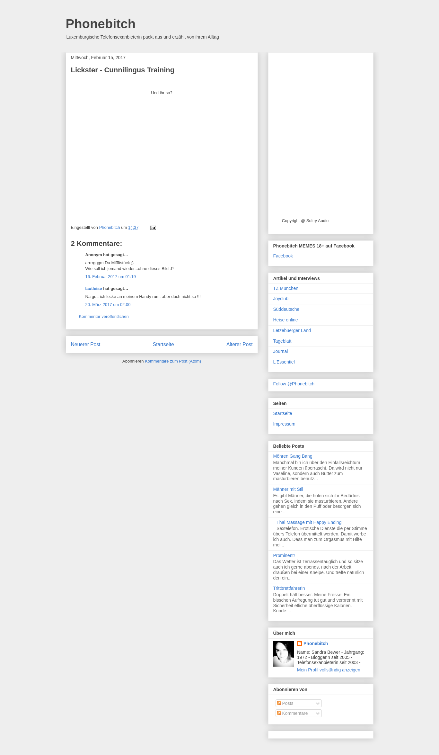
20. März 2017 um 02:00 (108, 304)
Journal (280, 351)
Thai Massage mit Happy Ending (309, 522)
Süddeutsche (286, 309)
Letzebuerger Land (292, 330)
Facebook (283, 255)
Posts (285, 703)
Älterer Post (239, 344)
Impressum (284, 424)
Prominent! (284, 555)
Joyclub (280, 298)
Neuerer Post (86, 344)
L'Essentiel (284, 361)
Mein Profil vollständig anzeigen (328, 669)
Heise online (285, 319)
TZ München (286, 288)
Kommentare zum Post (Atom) (173, 361)
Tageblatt (282, 341)
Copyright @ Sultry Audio (305, 220)
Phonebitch (101, 24)
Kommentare (292, 713)
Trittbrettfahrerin (289, 588)
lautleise (93, 288)
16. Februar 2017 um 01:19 (110, 276)
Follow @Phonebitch (294, 383)
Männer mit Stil (288, 489)
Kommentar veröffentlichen (104, 316)
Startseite (163, 344)
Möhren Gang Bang (292, 456)
